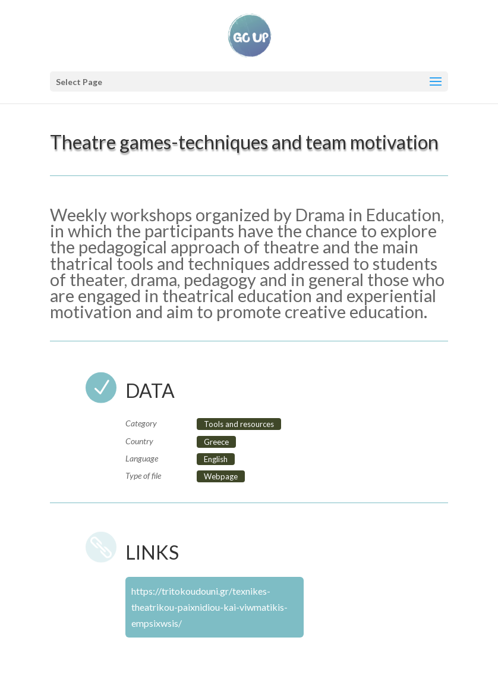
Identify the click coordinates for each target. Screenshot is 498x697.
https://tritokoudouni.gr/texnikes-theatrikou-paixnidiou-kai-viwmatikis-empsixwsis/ (209, 607)
